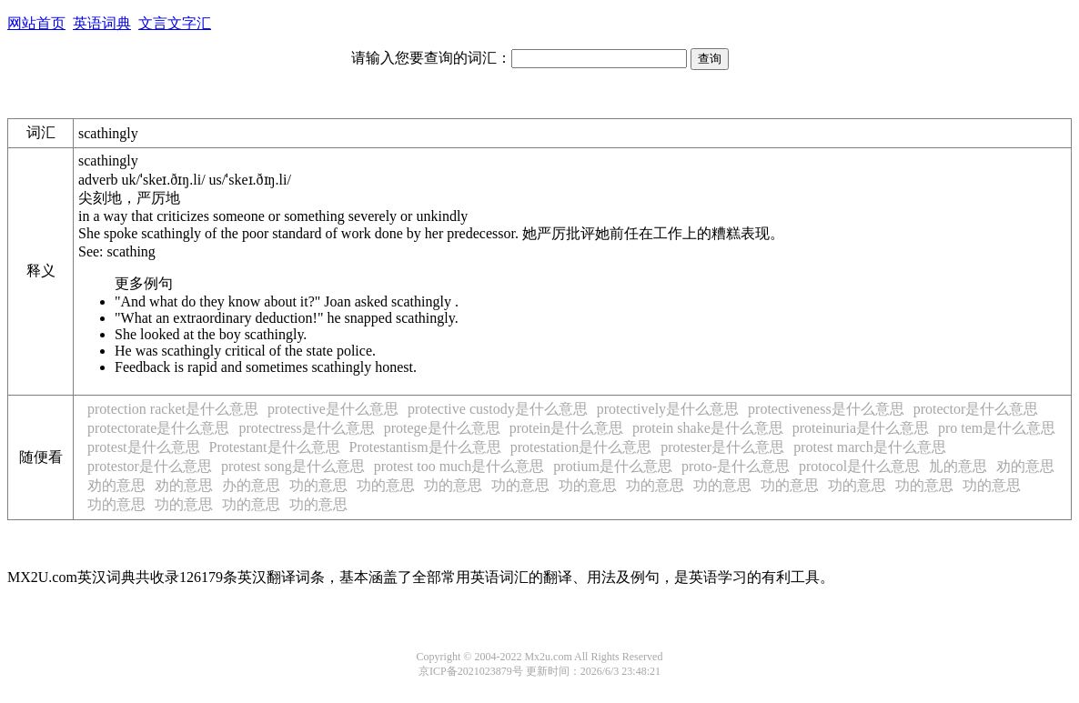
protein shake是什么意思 (707, 428)
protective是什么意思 (332, 409)
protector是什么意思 (976, 409)
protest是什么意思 (143, 447)
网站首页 (36, 23)
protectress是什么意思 (306, 428)
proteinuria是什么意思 (860, 428)
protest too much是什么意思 (459, 466)
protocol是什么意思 (859, 466)
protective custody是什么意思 (498, 409)
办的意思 (251, 485)
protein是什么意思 (566, 428)
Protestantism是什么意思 (425, 447)
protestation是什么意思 (581, 447)
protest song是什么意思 (293, 466)
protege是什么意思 (442, 428)
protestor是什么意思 (149, 466)
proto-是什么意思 (735, 466)
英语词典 (102, 23)
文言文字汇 (174, 23)
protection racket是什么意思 (172, 409)
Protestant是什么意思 (274, 447)
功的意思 (318, 485)
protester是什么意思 (722, 447)
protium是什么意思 (612, 466)
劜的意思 (958, 466)
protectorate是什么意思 (158, 428)
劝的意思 (1025, 466)
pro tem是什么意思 (996, 428)
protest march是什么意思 (869, 447)
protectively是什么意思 (668, 409)
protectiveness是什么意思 (826, 409)
